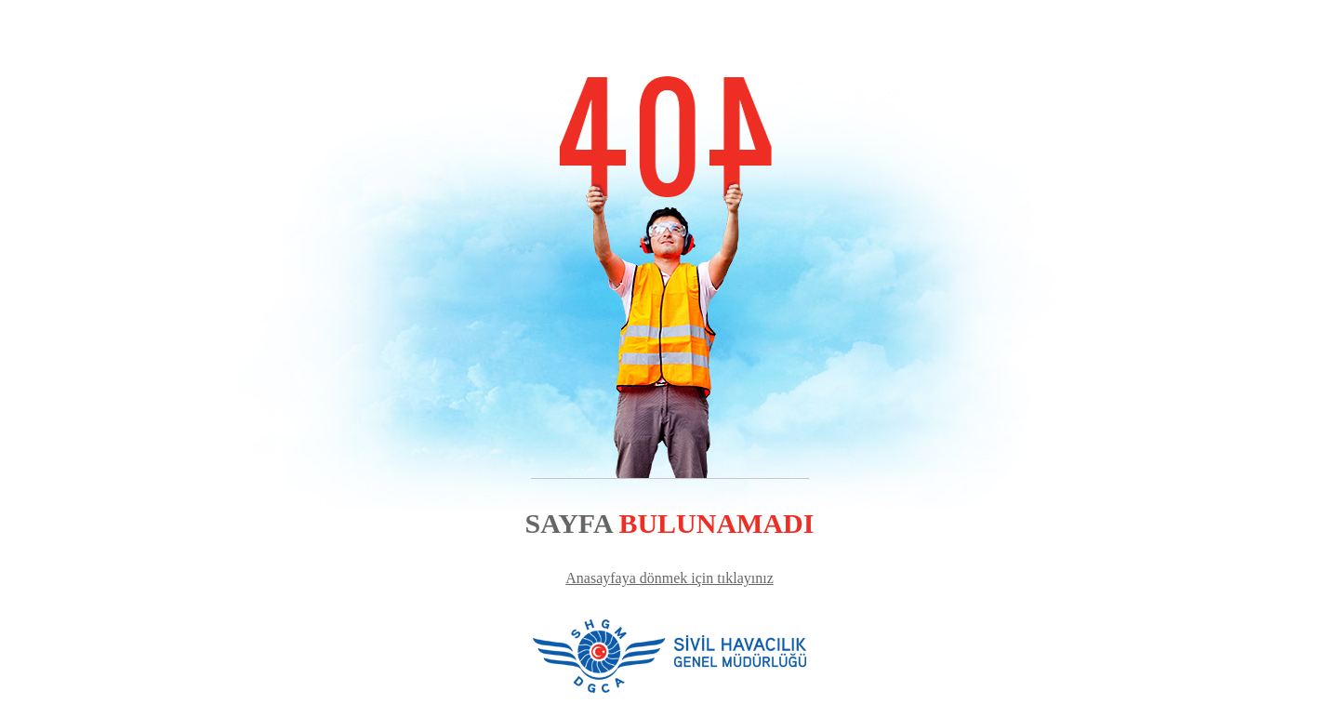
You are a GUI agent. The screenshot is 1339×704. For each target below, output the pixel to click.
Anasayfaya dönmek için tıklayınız (669, 578)
